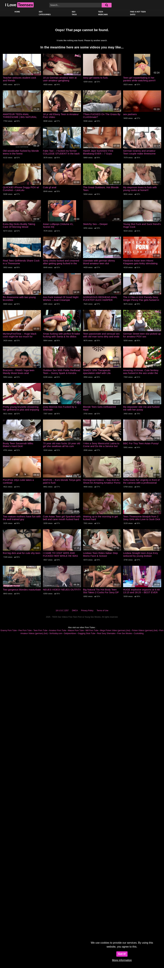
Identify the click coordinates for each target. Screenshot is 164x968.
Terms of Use (102, 610)
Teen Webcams (103, 13)
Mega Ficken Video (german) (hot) (115, 630)
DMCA (75, 610)
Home (17, 12)
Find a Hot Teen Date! (138, 13)
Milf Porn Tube (92, 630)
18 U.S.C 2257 (62, 610)
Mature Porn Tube (76, 630)
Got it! (122, 954)
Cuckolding (139, 633)
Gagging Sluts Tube (86, 633)
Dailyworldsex (70, 633)
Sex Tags (74, 13)
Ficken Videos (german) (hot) (145, 630)
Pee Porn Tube (25, 630)
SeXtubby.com (56, 633)
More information (122, 960)
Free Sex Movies (124, 633)
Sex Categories (45, 13)
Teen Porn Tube (40, 630)
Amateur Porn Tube (57, 630)
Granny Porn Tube (8, 630)
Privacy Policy (87, 610)
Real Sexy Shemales (106, 633)
